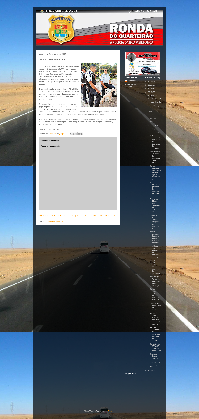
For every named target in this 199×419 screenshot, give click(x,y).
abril (152, 129)
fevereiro (154, 363)
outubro (153, 106)
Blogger (111, 411)
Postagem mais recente (52, 215)
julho (152, 118)
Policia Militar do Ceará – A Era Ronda (155, 306)
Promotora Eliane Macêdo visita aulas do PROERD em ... (155, 205)
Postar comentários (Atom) (56, 221)
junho (152, 122)
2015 (150, 85)
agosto (153, 115)
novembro (154, 102)
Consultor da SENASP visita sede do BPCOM (155, 347)
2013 (150, 92)
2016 (150, 81)
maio (152, 125)
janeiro (153, 366)
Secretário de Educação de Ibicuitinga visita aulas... (155, 157)
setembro (154, 109)
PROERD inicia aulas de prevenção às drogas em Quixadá (155, 334)
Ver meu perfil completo (130, 85)
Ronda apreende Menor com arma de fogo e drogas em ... (155, 172)
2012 (150, 95)
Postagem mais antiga (105, 215)
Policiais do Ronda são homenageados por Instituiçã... (155, 281)
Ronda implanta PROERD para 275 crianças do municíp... (155, 318)
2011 (150, 370)
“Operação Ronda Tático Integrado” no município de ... (155, 221)
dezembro (154, 98)
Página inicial (78, 215)
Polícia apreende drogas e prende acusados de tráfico (154, 237)
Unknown (132, 81)
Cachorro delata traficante (154, 356)
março (153, 132)
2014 (150, 88)
